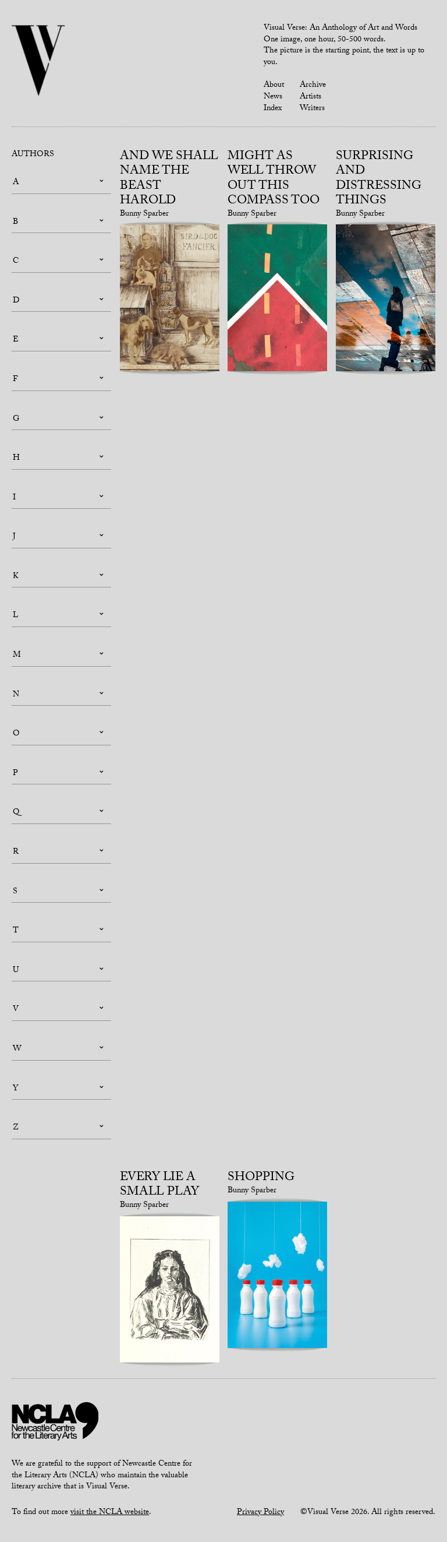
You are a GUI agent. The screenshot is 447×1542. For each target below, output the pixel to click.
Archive (313, 86)
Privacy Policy (260, 1513)
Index (273, 109)
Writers (312, 109)
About (274, 86)
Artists (310, 97)
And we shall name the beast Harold (169, 179)
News (273, 97)
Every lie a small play (159, 1185)
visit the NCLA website (109, 1513)
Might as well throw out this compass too (274, 179)
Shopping (261, 1178)
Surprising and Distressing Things (378, 179)
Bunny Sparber (144, 214)
